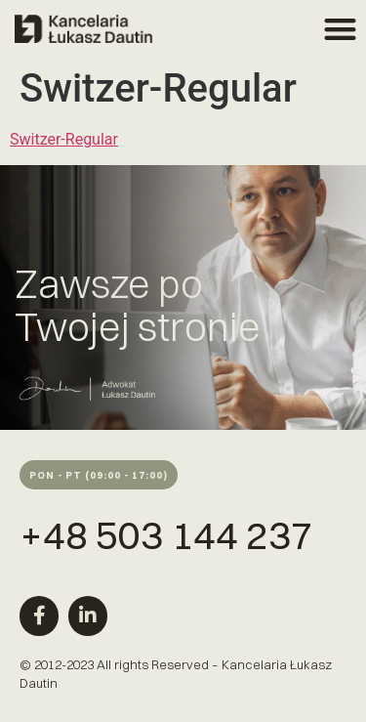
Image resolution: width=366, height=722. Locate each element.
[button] (341, 29)
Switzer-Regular (64, 139)
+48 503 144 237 (166, 535)
